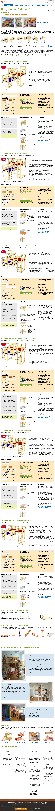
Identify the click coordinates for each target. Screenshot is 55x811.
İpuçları (38, 5)
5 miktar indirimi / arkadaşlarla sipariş (26, 110)
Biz (47, 5)
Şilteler (21, 5)
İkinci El (43, 5)
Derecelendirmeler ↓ (47, 10)
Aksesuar (16, 5)
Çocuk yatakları (8, 5)
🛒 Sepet (51, 5)
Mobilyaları (27, 5)
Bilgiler (33, 5)
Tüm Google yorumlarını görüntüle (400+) (45, 746)
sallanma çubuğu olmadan (8, 113)
